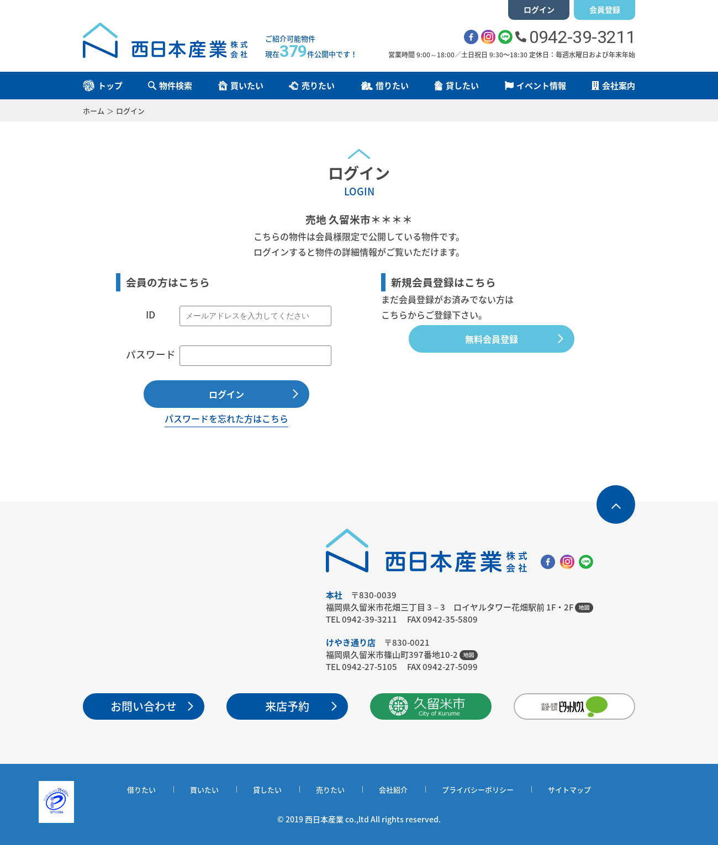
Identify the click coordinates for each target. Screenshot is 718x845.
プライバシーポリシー (478, 789)
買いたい (204, 789)
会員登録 (604, 9)
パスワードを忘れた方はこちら (226, 418)
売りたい (330, 789)
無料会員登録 (491, 339)
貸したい (267, 789)
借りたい (141, 789)
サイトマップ (569, 789)
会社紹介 (393, 789)
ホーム (93, 110)
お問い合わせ (143, 706)
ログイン (539, 9)
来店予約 (287, 706)
